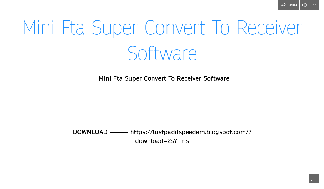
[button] (288, 5)
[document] (162, 94)
